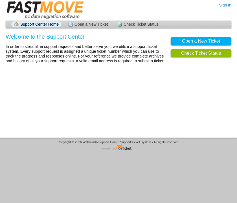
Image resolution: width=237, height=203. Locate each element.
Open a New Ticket (91, 24)
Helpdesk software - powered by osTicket (118, 147)
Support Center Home (39, 24)
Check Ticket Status (141, 24)
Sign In (225, 5)
